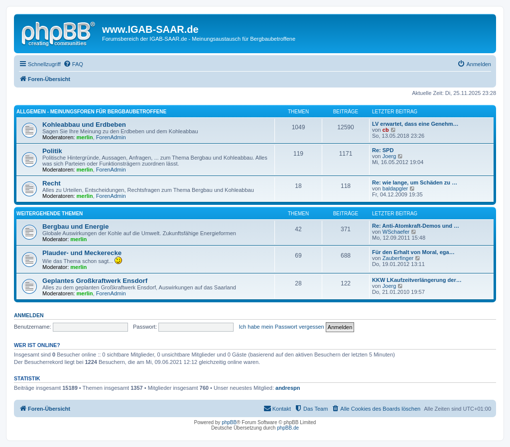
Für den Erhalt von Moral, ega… (413, 252)
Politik (52, 151)
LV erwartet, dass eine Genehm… (415, 124)
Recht (51, 183)
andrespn (287, 388)
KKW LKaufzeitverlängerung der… (417, 280)
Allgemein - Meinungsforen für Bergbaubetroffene (91, 111)
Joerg (389, 156)
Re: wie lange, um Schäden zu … (414, 182)
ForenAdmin (111, 137)
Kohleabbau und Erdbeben (84, 124)
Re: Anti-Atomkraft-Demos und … (415, 226)
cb (385, 130)
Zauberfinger (397, 258)
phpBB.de (288, 428)
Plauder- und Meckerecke (82, 253)
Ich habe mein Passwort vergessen (281, 327)
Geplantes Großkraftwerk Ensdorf (94, 280)
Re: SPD (382, 150)
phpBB (229, 422)
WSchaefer (395, 232)
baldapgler (395, 188)
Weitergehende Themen (49, 213)
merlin (85, 137)
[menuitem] (73, 64)
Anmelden (29, 315)
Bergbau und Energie (75, 226)
